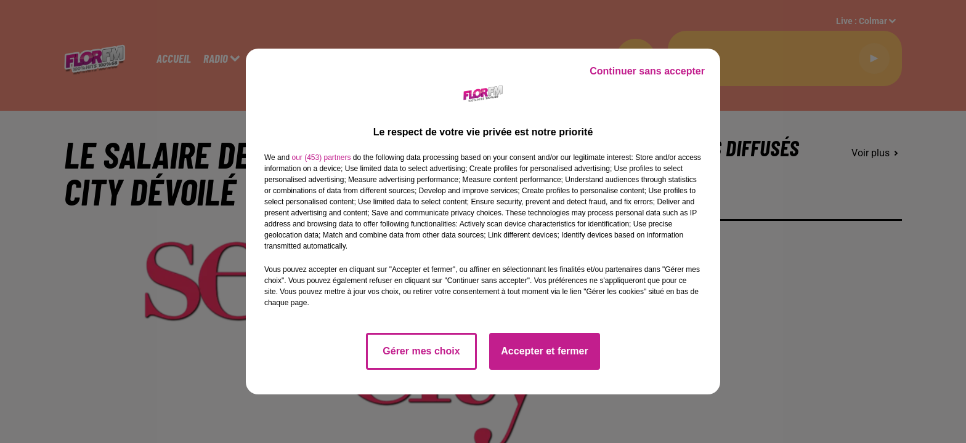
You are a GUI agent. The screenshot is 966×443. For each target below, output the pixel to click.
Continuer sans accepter (647, 71)
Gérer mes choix (421, 351)
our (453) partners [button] (321, 157)
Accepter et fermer (544, 351)
